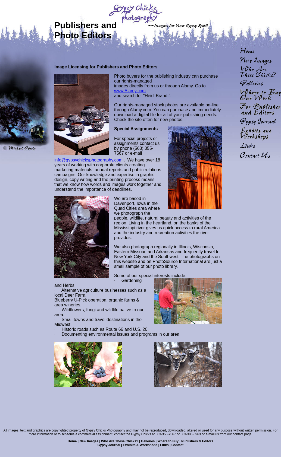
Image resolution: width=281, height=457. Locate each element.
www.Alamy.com (130, 90)
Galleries (148, 441)
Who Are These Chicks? (119, 441)
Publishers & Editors (197, 441)
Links (164, 445)
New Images (88, 441)
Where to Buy (168, 441)
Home (72, 441)
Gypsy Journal (109, 445)
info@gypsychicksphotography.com (89, 160)
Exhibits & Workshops (140, 445)
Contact (177, 445)
